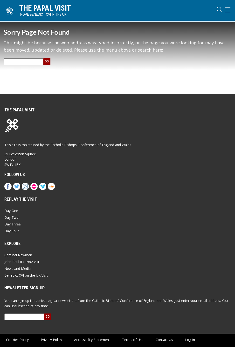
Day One (11, 210)
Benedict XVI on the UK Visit (26, 275)
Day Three (12, 224)
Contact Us (164, 339)
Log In (190, 339)
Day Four (11, 231)
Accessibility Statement (92, 339)
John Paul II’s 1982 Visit (22, 261)
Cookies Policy (17, 339)
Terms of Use (133, 339)
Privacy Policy (51, 339)
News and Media (17, 268)
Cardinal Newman (18, 255)
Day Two (11, 217)
